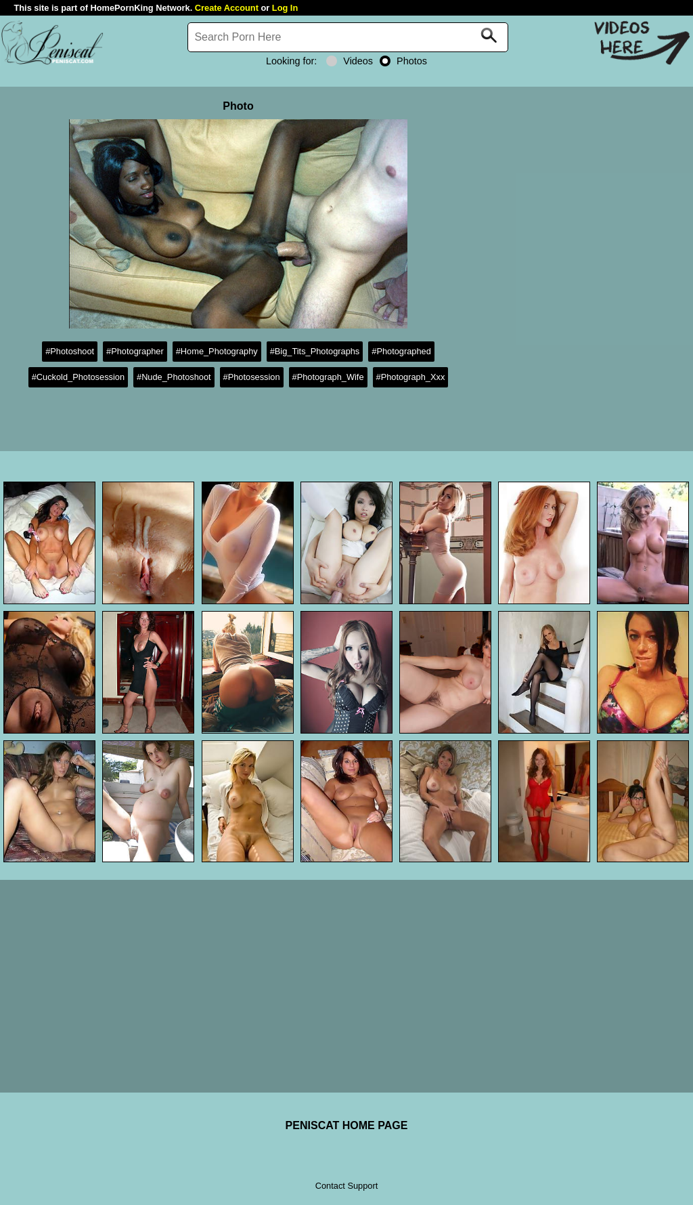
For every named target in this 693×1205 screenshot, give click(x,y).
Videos (349, 61)
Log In (285, 8)
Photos (403, 61)
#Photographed (401, 351)
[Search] (347, 37)
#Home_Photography (217, 351)
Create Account (227, 8)
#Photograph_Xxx (410, 377)
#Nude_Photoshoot (174, 377)
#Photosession (251, 377)
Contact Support (346, 1186)
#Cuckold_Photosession (78, 377)
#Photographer (135, 351)
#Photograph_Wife (328, 377)
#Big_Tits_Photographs (315, 351)
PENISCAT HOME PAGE (347, 1125)
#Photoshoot (69, 351)
